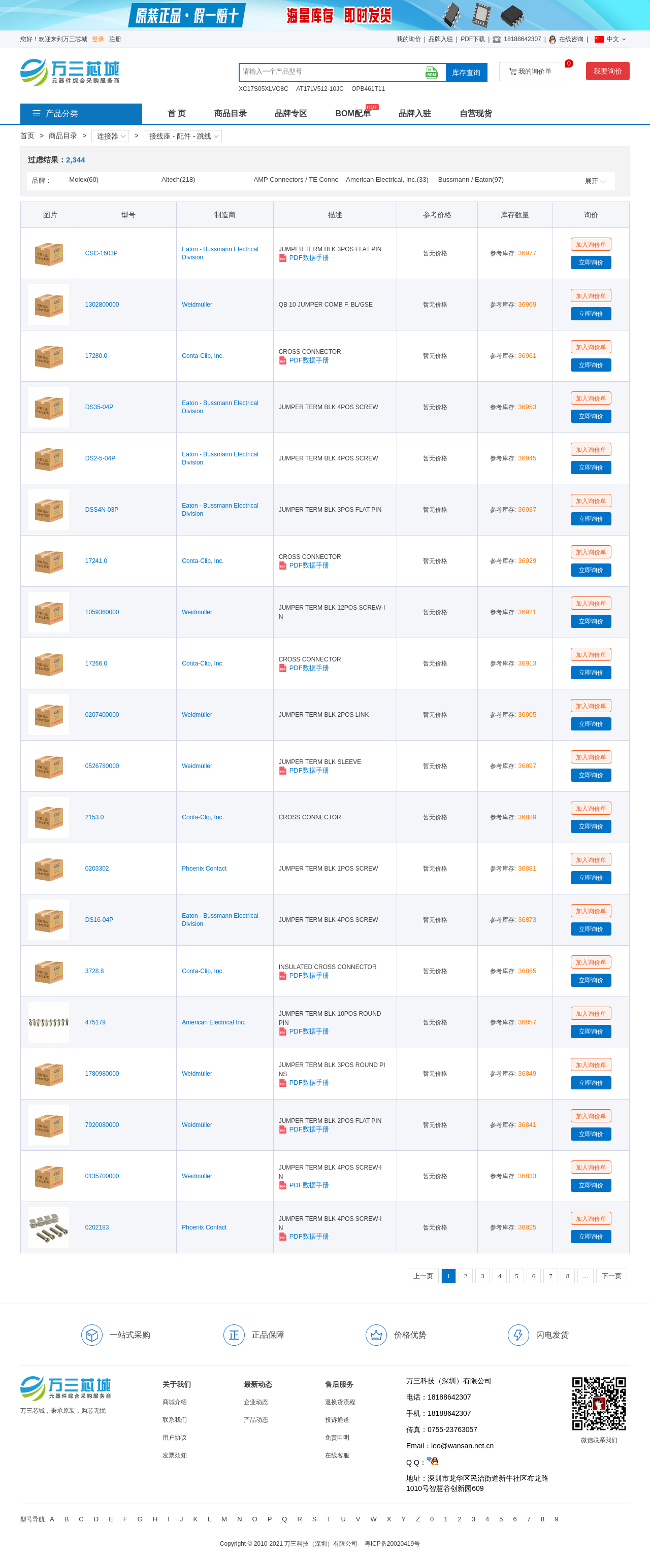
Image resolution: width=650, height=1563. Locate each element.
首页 (27, 135)
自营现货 (476, 113)
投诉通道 (337, 1419)
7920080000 (102, 1124)
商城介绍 (174, 1402)
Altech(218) (178, 179)
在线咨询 (571, 39)
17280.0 (96, 355)
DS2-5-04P (100, 458)
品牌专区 (291, 113)
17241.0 (96, 560)
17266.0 (96, 663)
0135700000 (102, 1176)
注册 (115, 39)
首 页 (177, 113)
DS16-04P (99, 919)
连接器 (111, 136)
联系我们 (174, 1419)
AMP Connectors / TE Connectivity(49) (296, 180)
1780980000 (102, 1073)
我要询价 (608, 71)
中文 (610, 39)
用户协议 (174, 1437)
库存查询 (466, 73)
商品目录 (230, 113)
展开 (595, 181)
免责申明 (337, 1437)
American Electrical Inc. (213, 1022)
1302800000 (102, 304)
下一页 (612, 1276)
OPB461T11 (368, 88)
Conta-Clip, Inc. (203, 355)
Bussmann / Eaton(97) (471, 179)
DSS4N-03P (101, 509)
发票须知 (174, 1455)
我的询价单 (540, 69)
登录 (98, 39)
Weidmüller (197, 304)
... (585, 1276)
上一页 (423, 1276)
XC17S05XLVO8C (263, 88)
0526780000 (102, 766)
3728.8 (94, 971)
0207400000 (102, 714)
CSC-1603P (101, 253)
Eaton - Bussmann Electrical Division (220, 253)
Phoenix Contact (204, 868)
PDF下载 (473, 39)
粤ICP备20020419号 (392, 1543)
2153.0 (94, 817)
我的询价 (409, 39)
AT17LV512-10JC (320, 88)
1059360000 (102, 612)
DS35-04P (99, 407)
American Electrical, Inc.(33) (387, 179)
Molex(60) (84, 179)
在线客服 (337, 1455)
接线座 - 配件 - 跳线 (184, 136)
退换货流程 (340, 1402)
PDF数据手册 (304, 258)
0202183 (97, 1227)
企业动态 (256, 1402)
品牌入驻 (441, 39)
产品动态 (256, 1419)
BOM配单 (352, 113)
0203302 (97, 868)
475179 (95, 1022)
